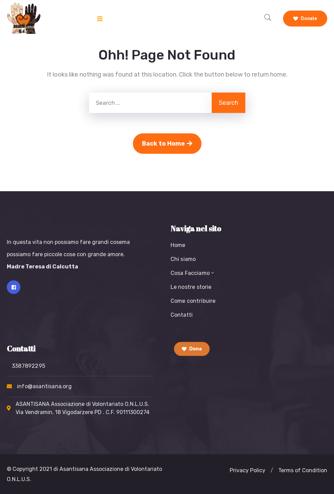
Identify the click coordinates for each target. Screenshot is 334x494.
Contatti (182, 315)
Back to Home (167, 143)
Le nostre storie (191, 287)
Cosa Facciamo (193, 273)
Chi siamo (183, 259)
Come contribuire (193, 301)
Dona (192, 349)
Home (178, 245)
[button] (271, 470)
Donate (305, 18)
